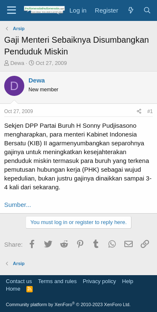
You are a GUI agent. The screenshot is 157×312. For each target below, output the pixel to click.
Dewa (17, 63)
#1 (150, 111)
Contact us (19, 281)
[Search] (147, 10)
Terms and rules (57, 281)
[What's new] (130, 10)
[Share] (139, 111)
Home (13, 289)
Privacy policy (99, 281)
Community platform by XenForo (68, 304)
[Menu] (11, 10)
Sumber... (17, 204)
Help (128, 281)
